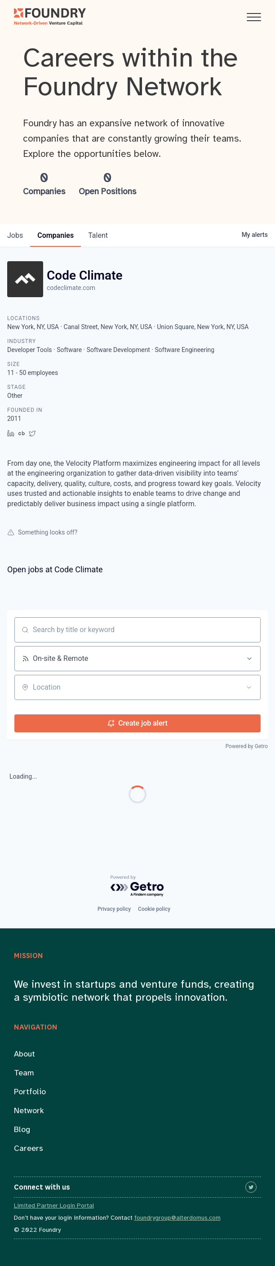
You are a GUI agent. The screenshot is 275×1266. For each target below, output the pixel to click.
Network (29, 1111)
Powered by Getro (247, 746)
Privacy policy (114, 909)
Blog (22, 1130)
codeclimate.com (71, 287)
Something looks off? (42, 532)
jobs (15, 235)
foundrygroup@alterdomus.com (177, 1218)
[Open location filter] (249, 687)
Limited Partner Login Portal (54, 1206)
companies (55, 235)
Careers (28, 1149)
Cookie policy (154, 909)
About (24, 1054)
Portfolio (30, 1092)
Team (24, 1073)
